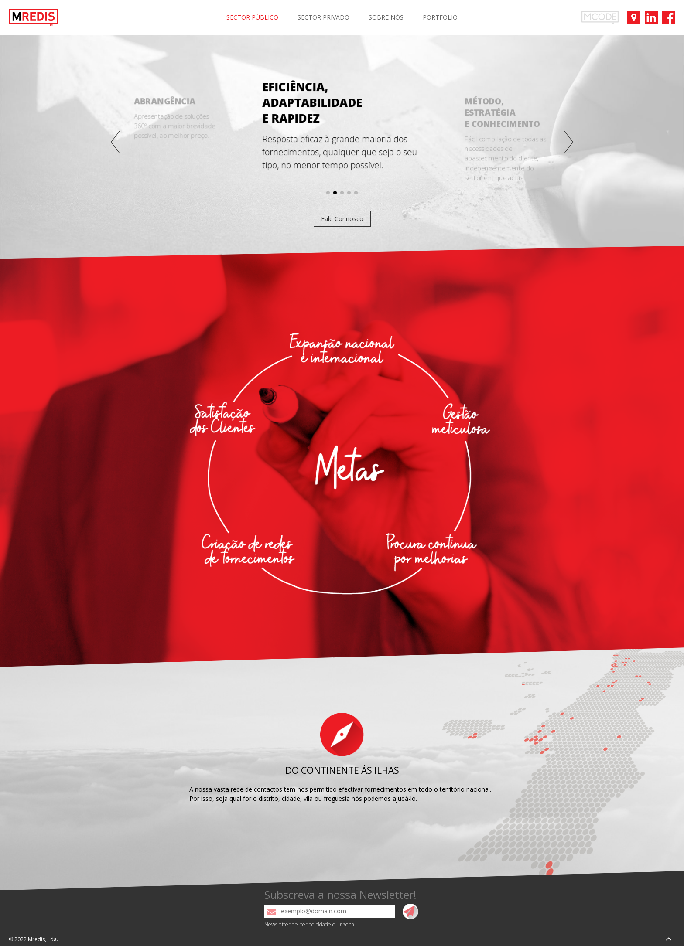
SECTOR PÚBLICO (252, 17)
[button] (115, 142)
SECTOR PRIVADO (323, 17)
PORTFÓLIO (440, 17)
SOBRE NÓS (386, 17)
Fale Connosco (342, 218)
